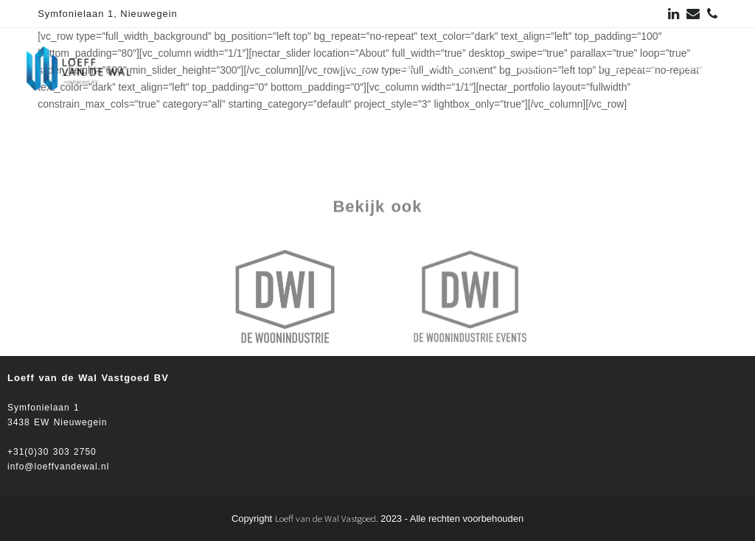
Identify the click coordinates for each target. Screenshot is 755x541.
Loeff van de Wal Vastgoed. (326, 518)
